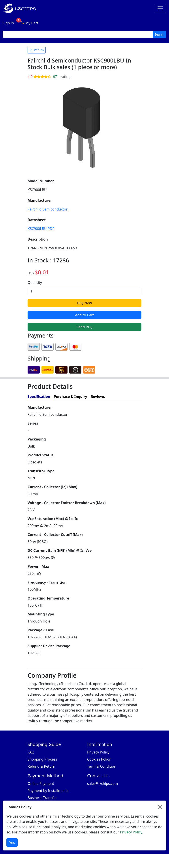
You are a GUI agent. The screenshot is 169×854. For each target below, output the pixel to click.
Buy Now (84, 303)
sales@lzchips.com (102, 783)
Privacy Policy (98, 752)
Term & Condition (101, 766)
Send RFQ (84, 327)
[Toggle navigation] (160, 8)
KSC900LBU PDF (41, 228)
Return (37, 50)
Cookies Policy (99, 759)
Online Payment (41, 783)
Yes (12, 842)
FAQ (31, 752)
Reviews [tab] (98, 396)
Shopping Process (42, 759)
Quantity (35, 282)
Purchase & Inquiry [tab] (70, 396)
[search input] (78, 34)
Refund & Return (41, 766)
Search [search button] (159, 34)
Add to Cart (84, 315)
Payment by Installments (48, 790)
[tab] (125, 396)
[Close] (160, 807)
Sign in (8, 23)
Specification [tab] (39, 396)
